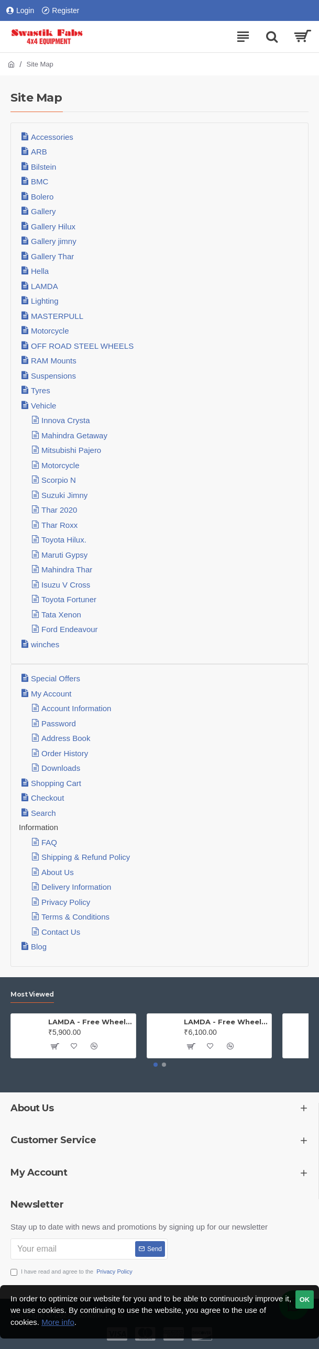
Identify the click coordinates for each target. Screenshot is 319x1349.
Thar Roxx (59, 525)
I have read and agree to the (72, 1271)
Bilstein (43, 166)
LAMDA (44, 286)
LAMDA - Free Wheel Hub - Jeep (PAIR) (90, 1022)
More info (57, 1322)
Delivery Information (76, 886)
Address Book (65, 738)
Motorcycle (50, 330)
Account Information (76, 708)
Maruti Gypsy (64, 554)
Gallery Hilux (53, 226)
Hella (40, 271)
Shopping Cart (56, 783)
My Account (51, 693)
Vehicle (43, 405)
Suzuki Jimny (64, 495)
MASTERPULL (57, 316)
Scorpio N (58, 480)
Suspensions (53, 375)
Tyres (40, 390)
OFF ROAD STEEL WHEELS (82, 345)
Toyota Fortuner (68, 599)
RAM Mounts (53, 360)
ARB (39, 151)
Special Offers (55, 678)
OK (305, 1299)
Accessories (52, 136)
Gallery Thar (52, 256)
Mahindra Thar (66, 569)
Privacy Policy (65, 902)
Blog (39, 946)
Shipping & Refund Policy (85, 857)
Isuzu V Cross (65, 584)
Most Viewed (32, 994)
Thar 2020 (59, 509)
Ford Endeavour (69, 629)
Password (58, 723)
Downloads (60, 768)
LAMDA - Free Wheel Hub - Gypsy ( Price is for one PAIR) (226, 1022)
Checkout (47, 797)
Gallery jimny (53, 241)
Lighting (45, 300)
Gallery (43, 211)
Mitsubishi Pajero (71, 450)
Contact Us (60, 931)
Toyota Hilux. (63, 539)
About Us (57, 872)
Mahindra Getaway (74, 435)
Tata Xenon (61, 614)
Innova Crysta (65, 420)
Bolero (42, 196)
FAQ (49, 842)
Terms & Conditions (75, 916)
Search (43, 813)
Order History (64, 753)
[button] (155, 1065)
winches (45, 644)
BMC (39, 181)
